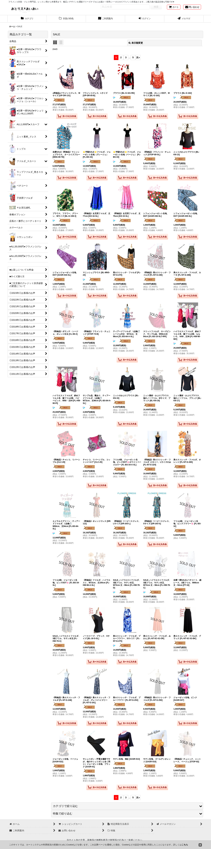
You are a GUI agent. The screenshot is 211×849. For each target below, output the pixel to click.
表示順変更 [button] (136, 43)
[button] (127, 806)
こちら (185, 844)
